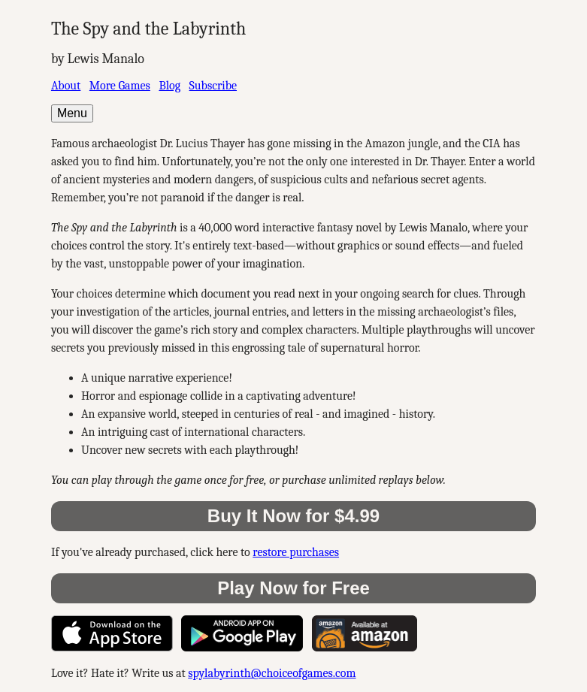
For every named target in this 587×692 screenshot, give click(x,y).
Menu (72, 113)
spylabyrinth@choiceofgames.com (272, 673)
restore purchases (296, 552)
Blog (169, 85)
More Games (119, 85)
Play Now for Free (293, 588)
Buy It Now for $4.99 (293, 516)
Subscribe (213, 85)
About (65, 85)
